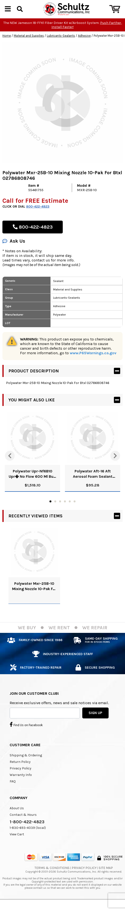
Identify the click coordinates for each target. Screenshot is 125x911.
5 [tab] (70, 513)
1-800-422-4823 (27, 833)
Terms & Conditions (52, 879)
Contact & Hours (23, 826)
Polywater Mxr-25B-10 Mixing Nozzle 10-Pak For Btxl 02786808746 (34, 598)
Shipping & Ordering (26, 767)
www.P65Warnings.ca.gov (93, 364)
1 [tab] (50, 513)
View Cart (17, 846)
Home (6, 47)
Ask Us (13, 252)
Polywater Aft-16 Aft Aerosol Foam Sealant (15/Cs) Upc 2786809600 (92, 485)
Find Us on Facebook (26, 736)
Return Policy (20, 773)
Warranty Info (21, 786)
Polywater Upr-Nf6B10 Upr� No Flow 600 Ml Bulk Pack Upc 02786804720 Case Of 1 (32, 485)
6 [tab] (75, 513)
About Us (17, 820)
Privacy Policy (20, 780)
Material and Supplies (29, 47)
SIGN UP (95, 724)
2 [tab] (55, 513)
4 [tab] (65, 513)
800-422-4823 (37, 218)
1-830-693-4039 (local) (28, 839)
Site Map (106, 879)
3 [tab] (60, 513)
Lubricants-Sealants (61, 47)
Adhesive (84, 47)
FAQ (13, 793)
